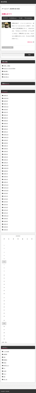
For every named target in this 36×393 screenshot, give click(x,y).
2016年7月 (5, 224)
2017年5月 (5, 201)
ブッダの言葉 (6, 351)
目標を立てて (7, 14)
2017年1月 (5, 212)
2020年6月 (5, 120)
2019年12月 (5, 134)
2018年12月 (5, 165)
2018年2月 (5, 179)
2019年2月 (5, 159)
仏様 (4, 357)
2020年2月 (5, 129)
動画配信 (5, 359)
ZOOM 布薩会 (6, 65)
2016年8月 (5, 221)
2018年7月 (5, 173)
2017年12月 (5, 184)
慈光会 (4, 362)
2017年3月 (5, 207)
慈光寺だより (14, 18)
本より (4, 373)
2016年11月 (5, 215)
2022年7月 (5, 103)
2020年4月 (5, 126)
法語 (4, 376)
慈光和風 (4, 2)
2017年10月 (5, 190)
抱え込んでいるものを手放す (9, 68)
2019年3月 (5, 156)
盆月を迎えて (6, 76)
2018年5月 (5, 176)
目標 (21, 18)
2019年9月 (5, 140)
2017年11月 (5, 187)
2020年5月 (5, 123)
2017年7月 (5, 196)
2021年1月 (5, 115)
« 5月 (3, 342)
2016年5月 (5, 229)
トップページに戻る (7, 47)
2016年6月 (5, 226)
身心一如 (5, 379)
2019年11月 (5, 137)
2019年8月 (5, 143)
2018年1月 (5, 182)
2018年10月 (5, 168)
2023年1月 (5, 95)
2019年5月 (5, 151)
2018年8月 (5, 171)
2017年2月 (5, 210)
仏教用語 (5, 354)
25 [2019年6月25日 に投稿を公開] (4, 323)
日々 (4, 368)
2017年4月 (5, 204)
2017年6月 (5, 198)
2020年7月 (5, 117)
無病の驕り (5, 71)
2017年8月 (5, 193)
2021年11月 (5, 106)
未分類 (4, 371)
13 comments (29, 18)
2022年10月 (5, 98)
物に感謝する (6, 74)
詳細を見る (29, 42)
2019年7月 (5, 145)
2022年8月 (5, 101)
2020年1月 (5, 131)
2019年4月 (5, 154)
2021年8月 (5, 109)
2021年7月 (5, 112)
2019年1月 (5, 162)
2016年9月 (5, 218)
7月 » (6, 342)
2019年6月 (5, 148)
